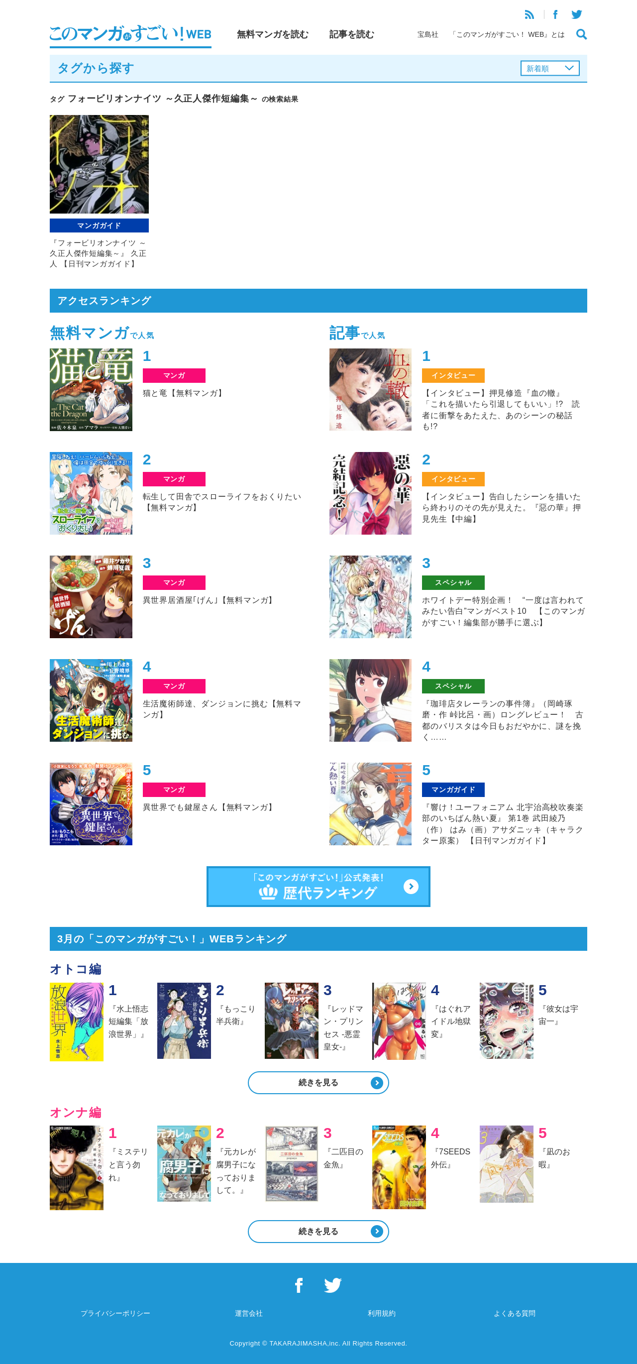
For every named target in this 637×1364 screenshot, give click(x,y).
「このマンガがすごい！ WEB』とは (507, 34)
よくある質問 (514, 1313)
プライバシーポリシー (115, 1313)
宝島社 (428, 34)
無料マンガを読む (273, 34)
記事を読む (351, 34)
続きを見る (318, 1082)
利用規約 (382, 1313)
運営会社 (249, 1313)
